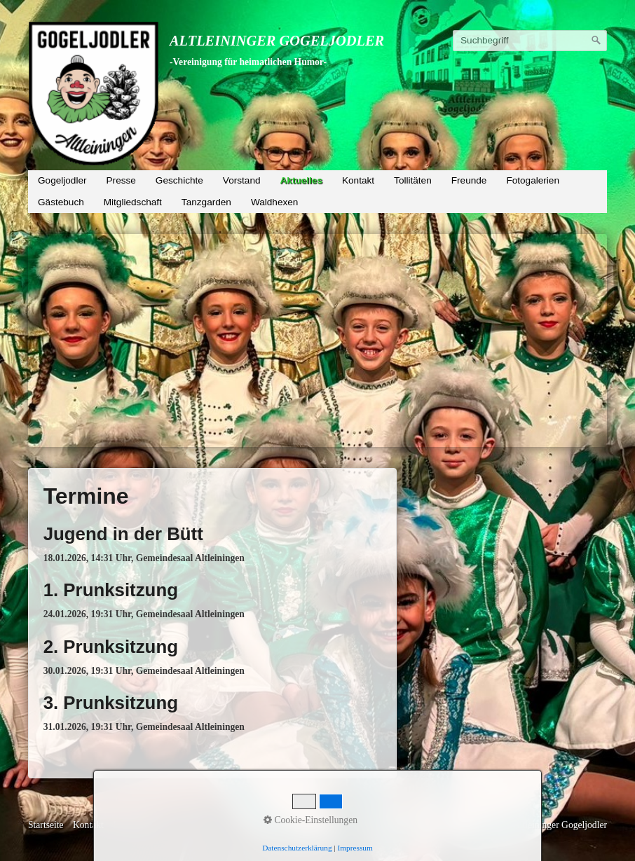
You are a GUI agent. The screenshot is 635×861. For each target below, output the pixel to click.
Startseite (46, 825)
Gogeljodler (62, 180)
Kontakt (358, 180)
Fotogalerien (532, 180)
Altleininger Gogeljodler (277, 40)
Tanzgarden (206, 202)
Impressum (134, 825)
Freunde (469, 180)
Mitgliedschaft (133, 202)
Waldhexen (275, 202)
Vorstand (242, 180)
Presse (121, 180)
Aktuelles (301, 180)
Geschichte (179, 180)
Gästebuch (61, 202)
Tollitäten (413, 180)
